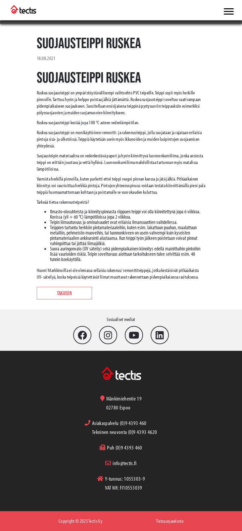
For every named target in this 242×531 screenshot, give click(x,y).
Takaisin (64, 293)
